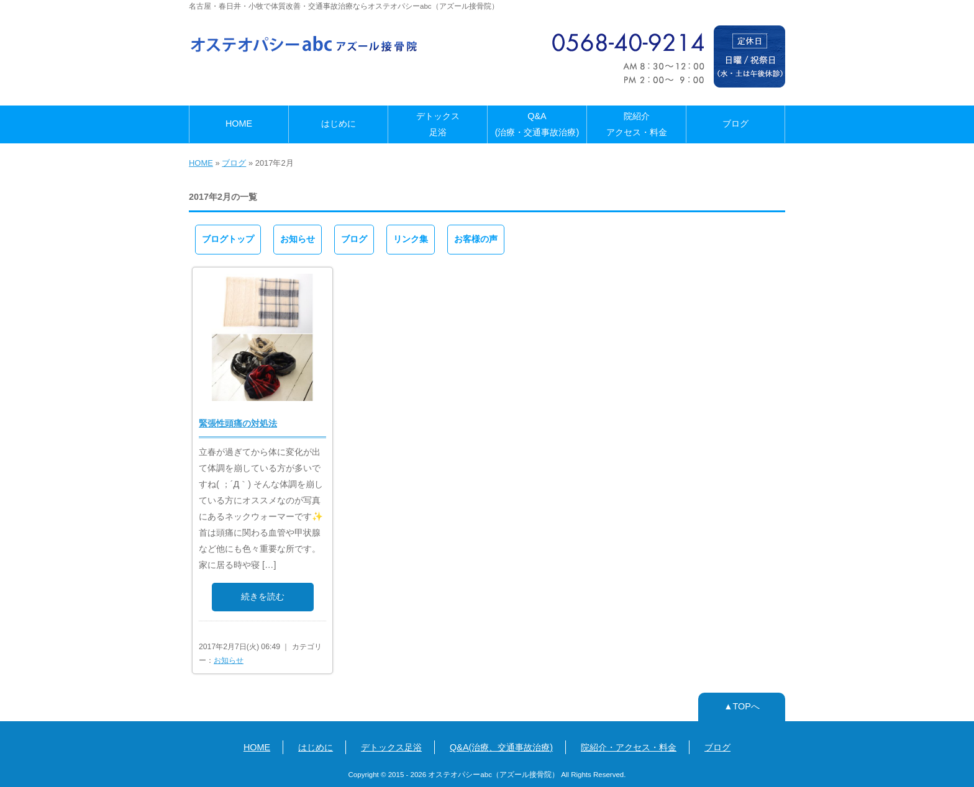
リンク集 (410, 239)
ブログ (735, 123)
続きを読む (262, 596)
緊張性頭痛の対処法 (238, 423)
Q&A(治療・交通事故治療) (537, 124)
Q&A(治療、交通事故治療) (501, 747)
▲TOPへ (742, 706)
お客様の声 (476, 239)
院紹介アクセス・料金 (636, 124)
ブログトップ (228, 239)
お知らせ (297, 239)
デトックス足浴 (438, 124)
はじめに (338, 123)
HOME (238, 123)
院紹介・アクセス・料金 (628, 747)
